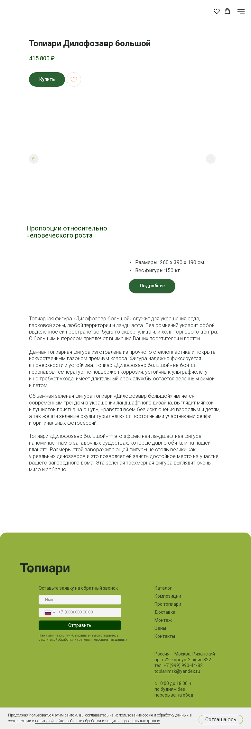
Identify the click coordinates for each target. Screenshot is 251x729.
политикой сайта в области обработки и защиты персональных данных (97, 721)
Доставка (164, 612)
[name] (80, 599)
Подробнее (152, 285)
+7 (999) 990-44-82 (183, 665)
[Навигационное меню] (241, 11)
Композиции (167, 596)
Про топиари (167, 604)
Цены (160, 628)
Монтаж (163, 620)
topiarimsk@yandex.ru (177, 671)
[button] (217, 11)
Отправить (79, 625)
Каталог (163, 588)
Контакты (164, 636)
